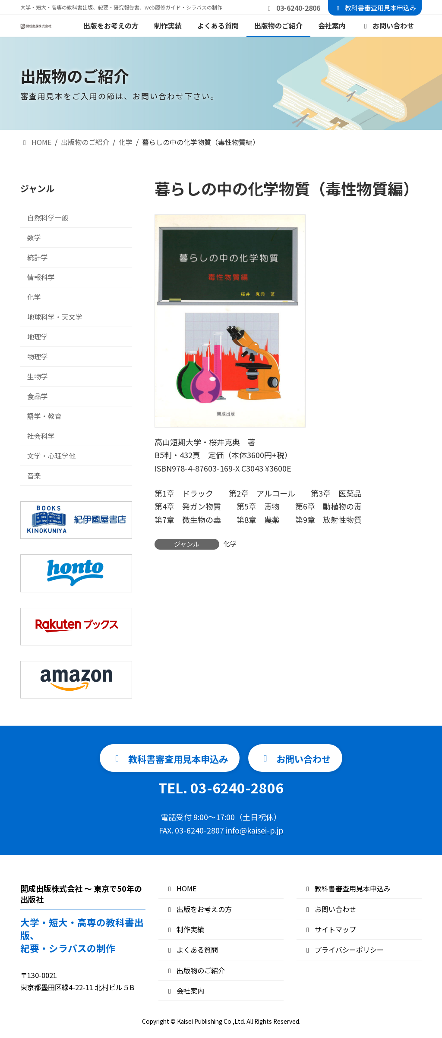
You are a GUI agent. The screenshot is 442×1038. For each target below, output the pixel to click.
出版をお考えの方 (198, 909)
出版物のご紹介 (195, 970)
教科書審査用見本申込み (375, 7)
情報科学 (41, 277)
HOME (180, 889)
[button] (166, 758)
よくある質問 (191, 950)
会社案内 (184, 991)
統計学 (37, 257)
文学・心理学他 (51, 456)
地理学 (37, 337)
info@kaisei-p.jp (255, 830)
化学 (230, 543)
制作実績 (184, 929)
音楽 (34, 476)
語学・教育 (44, 416)
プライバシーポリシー (343, 950)
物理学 (37, 357)
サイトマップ (329, 929)
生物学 (37, 376)
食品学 (37, 396)
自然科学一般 (48, 218)
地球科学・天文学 (54, 317)
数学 (34, 237)
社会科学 (41, 436)
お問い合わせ (329, 909)
